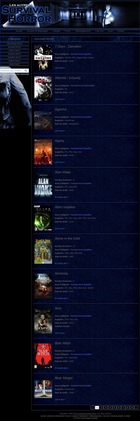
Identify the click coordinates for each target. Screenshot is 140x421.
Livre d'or (99, 31)
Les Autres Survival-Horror (86, 414)
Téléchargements (83, 31)
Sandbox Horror (14, 57)
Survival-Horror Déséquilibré (83, 86)
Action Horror (14, 50)
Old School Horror (14, 44)
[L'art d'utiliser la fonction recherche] (14, 74)
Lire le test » (60, 68)
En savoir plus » (61, 197)
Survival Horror (14, 47)
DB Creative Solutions (90, 418)
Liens (110, 31)
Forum (67, 31)
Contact (120, 31)
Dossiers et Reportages (37, 31)
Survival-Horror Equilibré (81, 54)
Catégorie (14, 38)
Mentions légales (117, 416)
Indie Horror (14, 64)
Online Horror (14, 61)
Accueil (19, 31)
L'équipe (56, 31)
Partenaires (83, 416)
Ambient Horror (14, 54)
